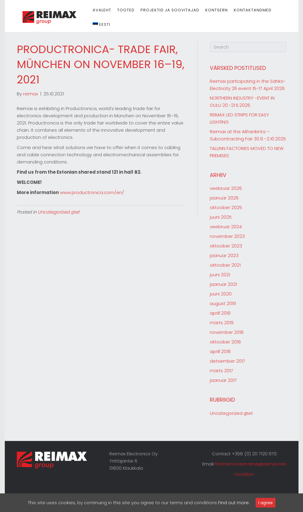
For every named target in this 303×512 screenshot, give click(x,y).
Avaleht (99, 10)
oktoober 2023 (226, 246)
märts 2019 (221, 322)
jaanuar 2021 (223, 284)
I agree (265, 503)
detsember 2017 (227, 361)
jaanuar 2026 (224, 198)
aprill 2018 (220, 351)
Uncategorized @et (58, 212)
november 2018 (227, 332)
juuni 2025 (221, 217)
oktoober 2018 (225, 342)
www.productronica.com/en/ (92, 192)
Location (244, 474)
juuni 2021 (220, 274)
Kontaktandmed (250, 10)
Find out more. (234, 502)
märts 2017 (221, 370)
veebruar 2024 (226, 226)
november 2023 (227, 236)
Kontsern (214, 10)
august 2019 (223, 303)
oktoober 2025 (226, 207)
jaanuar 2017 (223, 380)
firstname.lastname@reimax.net (250, 464)
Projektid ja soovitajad (167, 10)
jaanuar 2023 (224, 255)
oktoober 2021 (225, 265)
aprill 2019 (220, 313)
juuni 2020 (221, 294)
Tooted (123, 10)
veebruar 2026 (226, 188)
